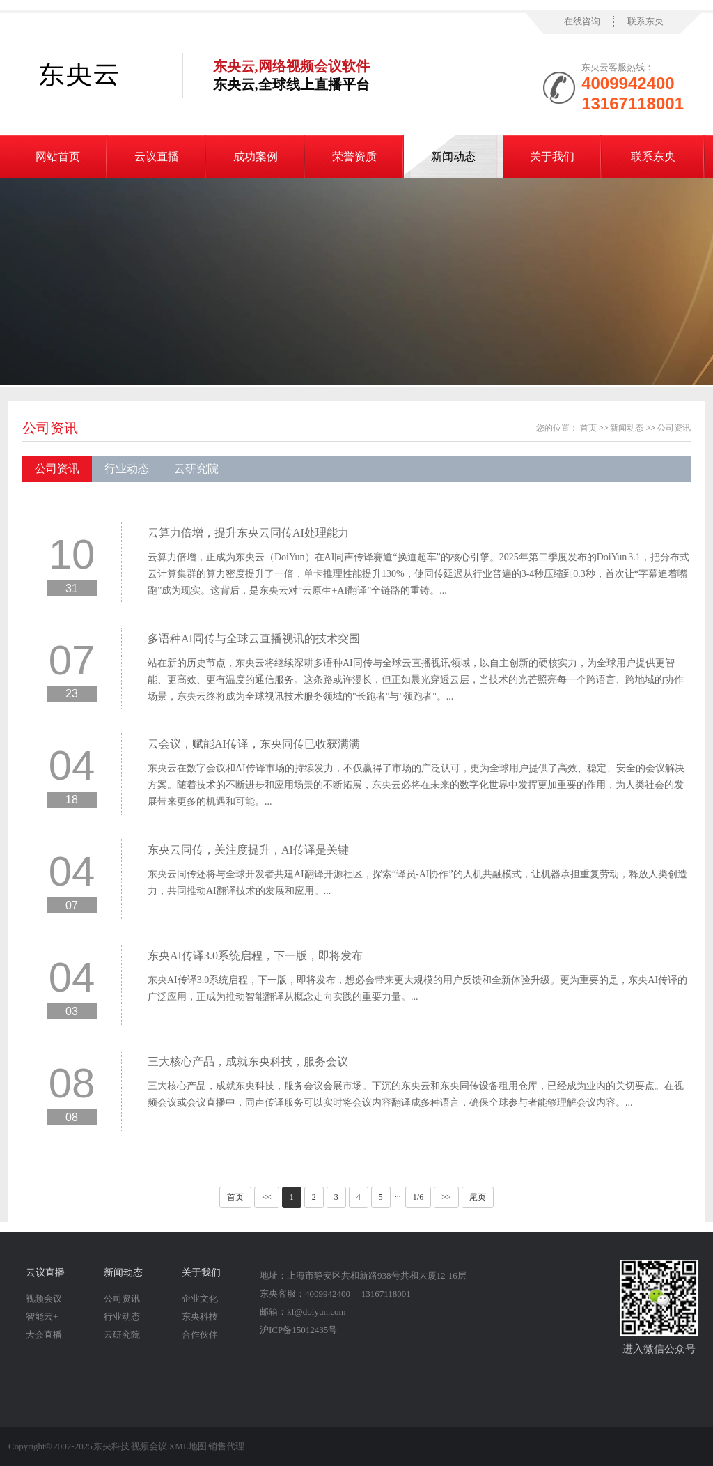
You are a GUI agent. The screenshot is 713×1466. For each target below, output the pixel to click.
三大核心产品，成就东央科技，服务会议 (248, 1061)
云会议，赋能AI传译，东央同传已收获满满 (254, 744)
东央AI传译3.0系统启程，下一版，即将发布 (255, 956)
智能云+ (42, 1316)
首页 (588, 428)
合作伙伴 (200, 1334)
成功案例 (255, 156)
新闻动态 (453, 156)
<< (267, 1197)
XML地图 (188, 1446)
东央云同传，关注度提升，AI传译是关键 (248, 850)
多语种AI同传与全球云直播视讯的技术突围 (254, 639)
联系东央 (645, 21)
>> (446, 1197)
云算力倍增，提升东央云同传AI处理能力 (248, 533)
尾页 (477, 1197)
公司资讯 (50, 427)
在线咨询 (582, 21)
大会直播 (44, 1334)
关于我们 (552, 156)
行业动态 (126, 468)
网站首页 (58, 156)
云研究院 (196, 468)
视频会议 (44, 1298)
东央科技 (200, 1316)
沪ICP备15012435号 (298, 1330)
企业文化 (200, 1298)
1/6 (418, 1197)
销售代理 (226, 1446)
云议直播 (156, 156)
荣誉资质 (354, 156)
